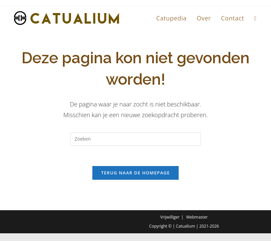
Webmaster (197, 217)
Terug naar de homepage (135, 173)
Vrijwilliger (170, 217)
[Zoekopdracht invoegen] (135, 139)
